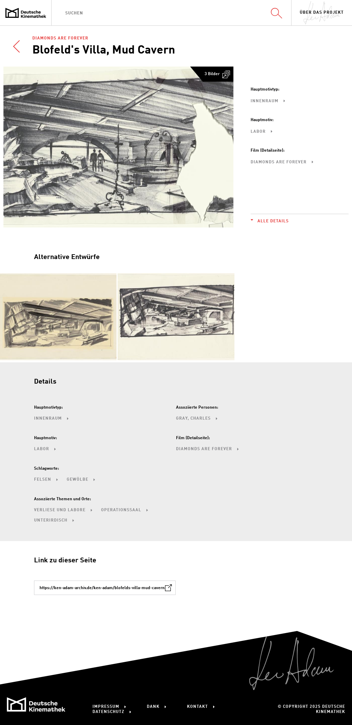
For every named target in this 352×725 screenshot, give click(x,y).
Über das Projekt (322, 13)
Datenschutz (108, 712)
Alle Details (273, 221)
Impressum (105, 707)
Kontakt (197, 707)
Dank (153, 707)
